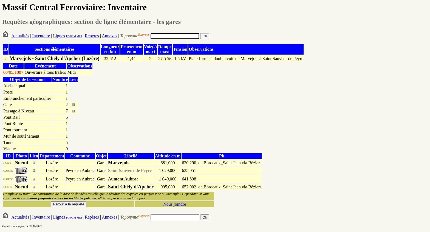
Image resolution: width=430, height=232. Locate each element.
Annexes (109, 35)
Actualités (20, 35)
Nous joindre (174, 204)
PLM (73, 36)
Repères (92, 35)
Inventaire (41, 35)
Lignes (59, 35)
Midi (79, 36)
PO (68, 36)
